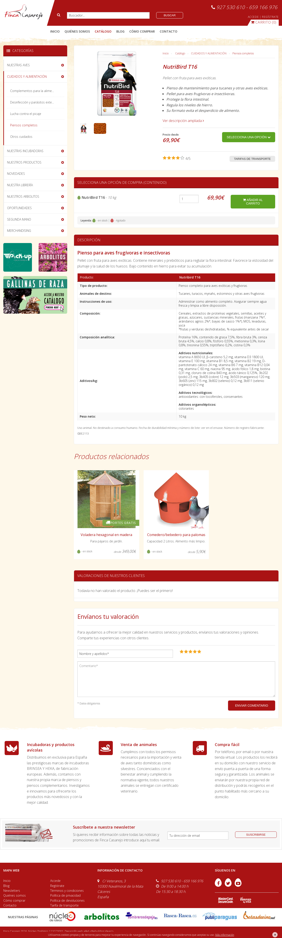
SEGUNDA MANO (19, 219)
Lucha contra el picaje (25, 114)
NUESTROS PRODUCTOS (24, 162)
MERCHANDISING (19, 231)
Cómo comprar (14, 900)
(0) (263, 22)
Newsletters (11, 890)
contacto (168, 31)
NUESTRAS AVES (18, 65)
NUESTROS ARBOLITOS (23, 196)
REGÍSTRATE (270, 17)
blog (120, 31)
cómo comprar (142, 31)
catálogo (103, 31)
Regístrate (57, 886)
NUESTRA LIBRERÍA (20, 185)
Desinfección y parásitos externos (34, 102)
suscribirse (255, 834)
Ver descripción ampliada (183, 120)
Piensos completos (243, 53)
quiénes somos (77, 31)
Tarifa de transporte (64, 905)
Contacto (10, 905)
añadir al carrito (253, 201)
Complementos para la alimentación (36, 91)
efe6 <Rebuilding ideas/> (98, 931)
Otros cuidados (21, 137)
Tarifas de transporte (252, 158)
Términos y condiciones (67, 890)
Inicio (55, 31)
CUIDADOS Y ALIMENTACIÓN (208, 53)
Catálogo (180, 53)
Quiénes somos (14, 895)
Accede (55, 881)
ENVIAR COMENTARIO (251, 705)
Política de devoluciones (67, 900)
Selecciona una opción (249, 137)
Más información (224, 935)
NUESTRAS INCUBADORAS (25, 151)
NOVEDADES (16, 173)
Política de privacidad (65, 895)
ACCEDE (253, 17)
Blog (6, 886)
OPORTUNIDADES (19, 208)
